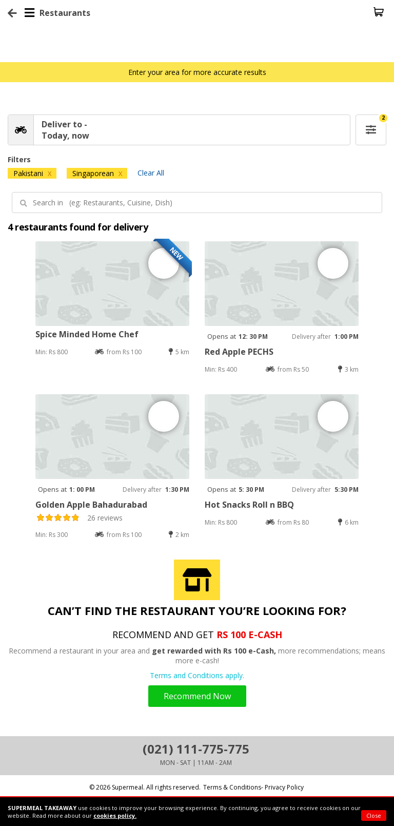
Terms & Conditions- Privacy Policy (253, 787)
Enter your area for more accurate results (197, 72)
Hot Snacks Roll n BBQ (249, 504)
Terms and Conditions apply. (197, 675)
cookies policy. (114, 815)
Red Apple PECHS (239, 351)
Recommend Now (197, 696)
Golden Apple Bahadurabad (91, 504)
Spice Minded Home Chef (87, 334)
